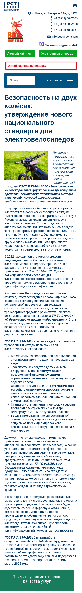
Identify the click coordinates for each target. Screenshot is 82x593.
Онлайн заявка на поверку (27, 66)
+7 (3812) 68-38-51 (66, 29)
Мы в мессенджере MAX (58, 45)
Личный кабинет (19, 54)
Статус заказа (54, 80)
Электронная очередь (57, 54)
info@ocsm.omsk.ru (62, 36)
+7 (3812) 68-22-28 (66, 24)
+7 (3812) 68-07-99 (66, 18)
